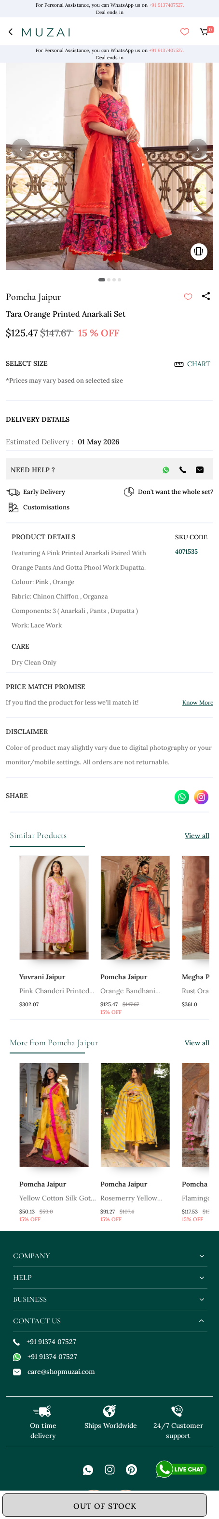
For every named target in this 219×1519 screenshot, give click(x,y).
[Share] (205, 297)
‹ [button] (21, 148)
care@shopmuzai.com (54, 1371)
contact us (37, 1321)
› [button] (197, 148)
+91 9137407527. (166, 5)
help (22, 1277)
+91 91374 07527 (44, 1341)
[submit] (188, 297)
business (30, 1299)
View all (197, 835)
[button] (101, 279)
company (31, 1256)
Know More (197, 702)
